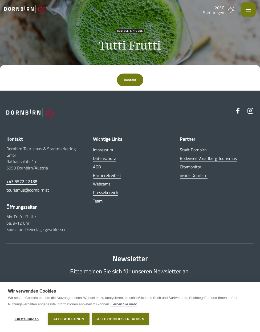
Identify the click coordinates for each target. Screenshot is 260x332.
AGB (97, 167)
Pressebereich (105, 192)
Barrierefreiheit (107, 175)
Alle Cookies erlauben (120, 319)
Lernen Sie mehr (124, 304)
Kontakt (130, 80)
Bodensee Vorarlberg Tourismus (208, 158)
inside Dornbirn (194, 175)
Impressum (103, 150)
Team (98, 201)
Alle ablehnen (68, 319)
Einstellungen (26, 319)
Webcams (101, 184)
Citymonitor (190, 167)
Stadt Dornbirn (193, 150)
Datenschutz (104, 158)
